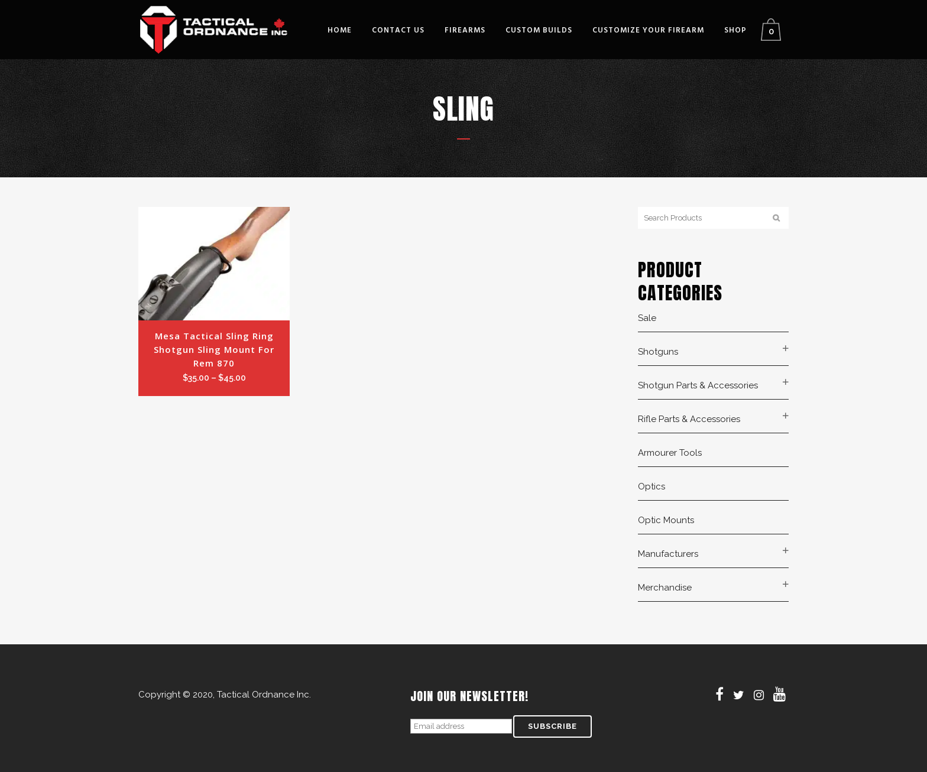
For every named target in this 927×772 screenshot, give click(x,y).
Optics (651, 486)
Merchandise (665, 587)
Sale (647, 318)
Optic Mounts (666, 520)
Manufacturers (668, 554)
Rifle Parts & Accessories (689, 419)
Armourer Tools (670, 452)
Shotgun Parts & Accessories (698, 385)
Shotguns (658, 351)
